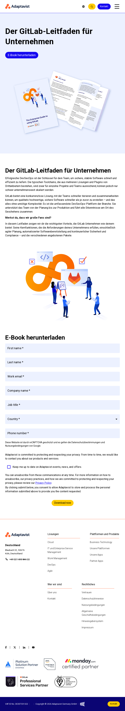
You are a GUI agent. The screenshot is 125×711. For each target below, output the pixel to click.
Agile (50, 571)
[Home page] (41, 6)
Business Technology (101, 542)
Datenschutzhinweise (93, 598)
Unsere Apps (96, 554)
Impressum (88, 627)
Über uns (52, 592)
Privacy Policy (43, 482)
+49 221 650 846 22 (19, 559)
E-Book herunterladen (22, 55)
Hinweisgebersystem (92, 621)
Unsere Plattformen (100, 548)
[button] (62, 419)
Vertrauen (87, 592)
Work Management (57, 558)
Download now (62, 502)
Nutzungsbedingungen (93, 605)
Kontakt (104, 6)
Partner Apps (96, 561)
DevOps (52, 564)
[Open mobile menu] (117, 6)
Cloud (51, 542)
